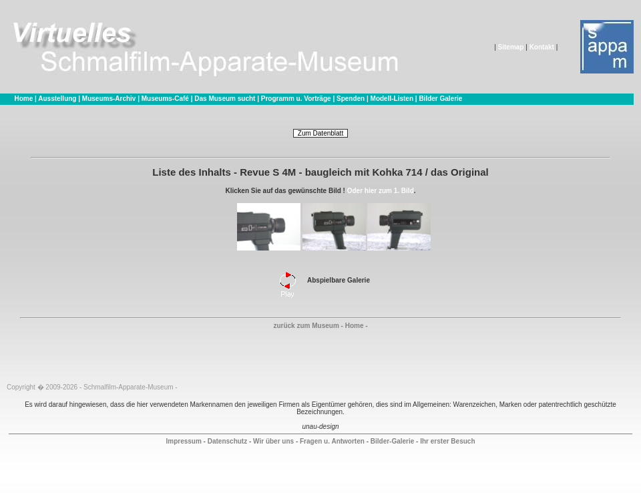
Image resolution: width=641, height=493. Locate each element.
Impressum (183, 441)
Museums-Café (165, 98)
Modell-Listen (392, 98)
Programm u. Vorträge (296, 98)
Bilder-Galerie (393, 441)
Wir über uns (273, 441)
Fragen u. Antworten (332, 441)
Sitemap (511, 47)
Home (23, 98)
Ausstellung (57, 98)
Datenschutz (227, 441)
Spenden (351, 98)
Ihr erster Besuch (447, 441)
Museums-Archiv (109, 98)
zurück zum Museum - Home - (320, 325)
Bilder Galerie (440, 98)
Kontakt (541, 47)
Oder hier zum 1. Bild (380, 190)
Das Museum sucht (224, 98)
